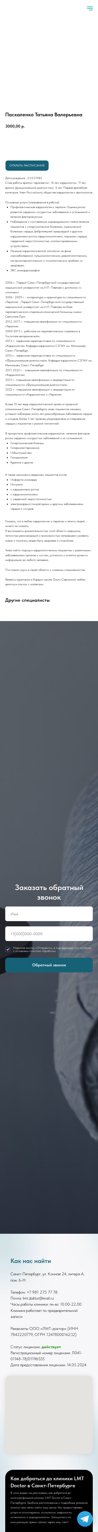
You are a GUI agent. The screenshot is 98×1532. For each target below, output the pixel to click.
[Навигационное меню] (90, 8)
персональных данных (70, 951)
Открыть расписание (27, 165)
